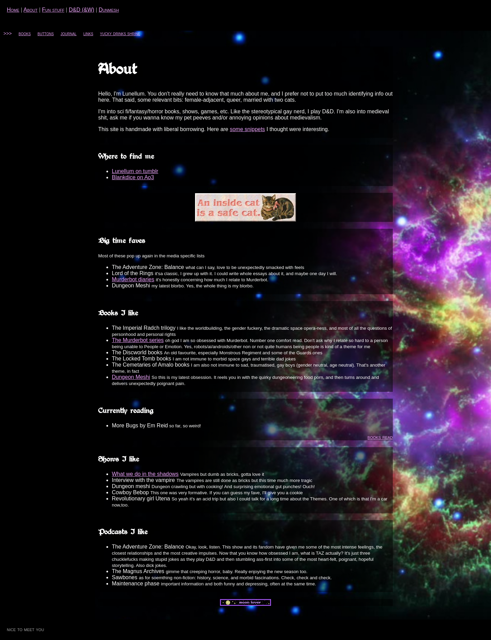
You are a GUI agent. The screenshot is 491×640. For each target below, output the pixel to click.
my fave (252, 492)
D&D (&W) (81, 10)
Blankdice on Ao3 (133, 177)
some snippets (247, 129)
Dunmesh (109, 10)
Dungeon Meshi (131, 377)
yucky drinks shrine (120, 33)
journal (69, 33)
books (25, 33)
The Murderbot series (138, 340)
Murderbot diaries (133, 279)
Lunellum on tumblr (135, 171)
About (31, 10)
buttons (46, 33)
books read (380, 437)
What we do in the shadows (145, 474)
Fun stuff (53, 10)
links (88, 33)
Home (13, 10)
